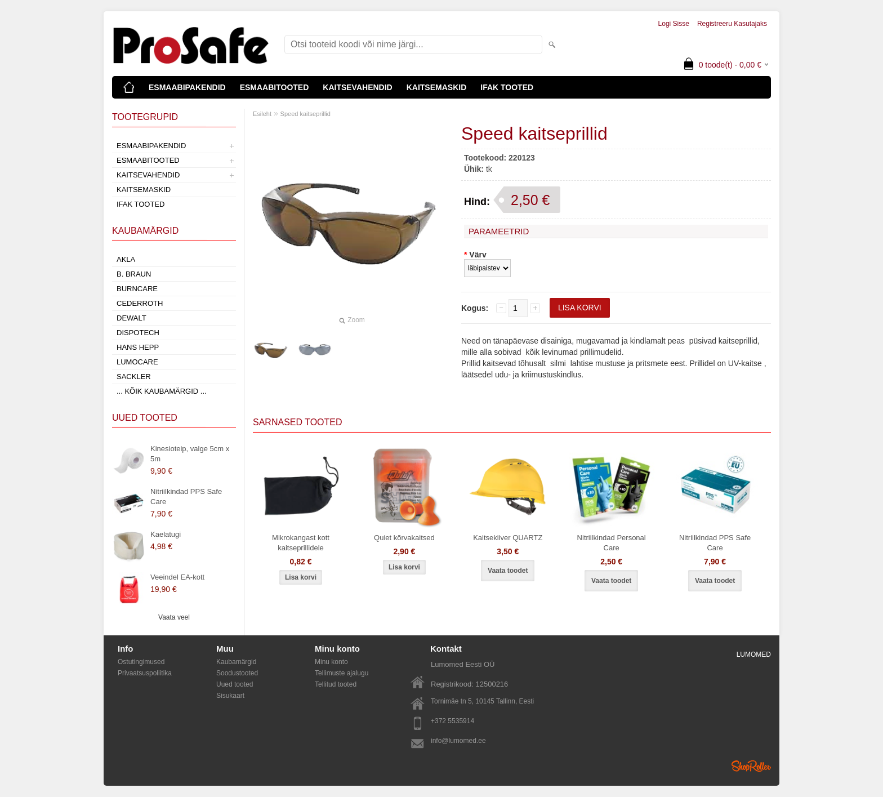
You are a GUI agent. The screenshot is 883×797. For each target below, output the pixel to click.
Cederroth (140, 303)
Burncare (137, 288)
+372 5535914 (452, 721)
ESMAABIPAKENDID (187, 87)
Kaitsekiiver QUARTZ (507, 537)
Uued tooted (234, 684)
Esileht (262, 113)
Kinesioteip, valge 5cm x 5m (189, 453)
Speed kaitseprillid (305, 113)
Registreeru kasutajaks (732, 24)
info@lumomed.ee (458, 741)
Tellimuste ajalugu (341, 673)
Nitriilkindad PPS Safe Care (186, 496)
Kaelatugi (165, 534)
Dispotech (138, 332)
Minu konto (331, 662)
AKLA (126, 259)
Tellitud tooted (335, 684)
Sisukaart (230, 696)
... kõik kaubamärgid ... (162, 391)
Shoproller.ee (751, 766)
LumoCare (137, 362)
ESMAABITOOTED (274, 87)
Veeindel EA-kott (177, 577)
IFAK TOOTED (506, 87)
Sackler (134, 376)
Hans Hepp (138, 347)
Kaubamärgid (236, 662)
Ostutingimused (141, 662)
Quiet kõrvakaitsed (404, 537)
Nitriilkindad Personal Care (611, 542)
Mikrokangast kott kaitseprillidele (300, 542)
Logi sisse (673, 24)
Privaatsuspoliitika (145, 673)
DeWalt (131, 318)
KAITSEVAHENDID (357, 87)
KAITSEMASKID (437, 87)
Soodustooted (237, 673)
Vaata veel (174, 617)
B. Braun (134, 274)
